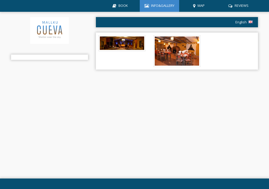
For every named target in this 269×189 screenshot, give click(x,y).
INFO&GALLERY (162, 5)
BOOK (123, 5)
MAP (201, 5)
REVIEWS (242, 5)
